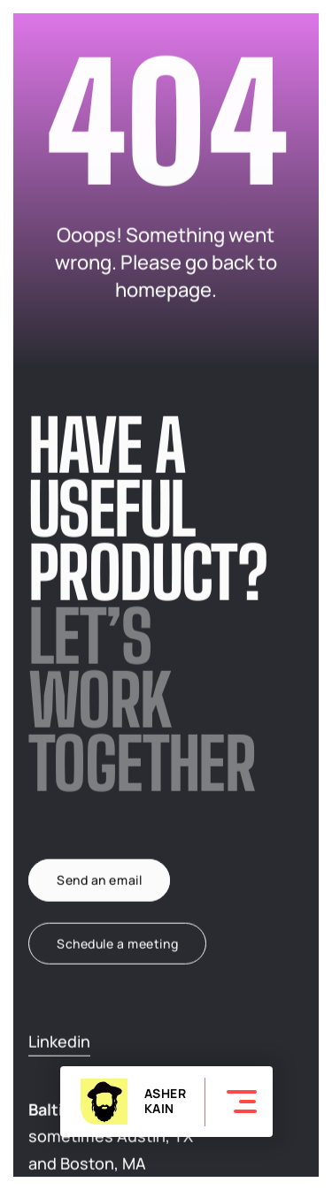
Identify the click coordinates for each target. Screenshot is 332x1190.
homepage (163, 290)
